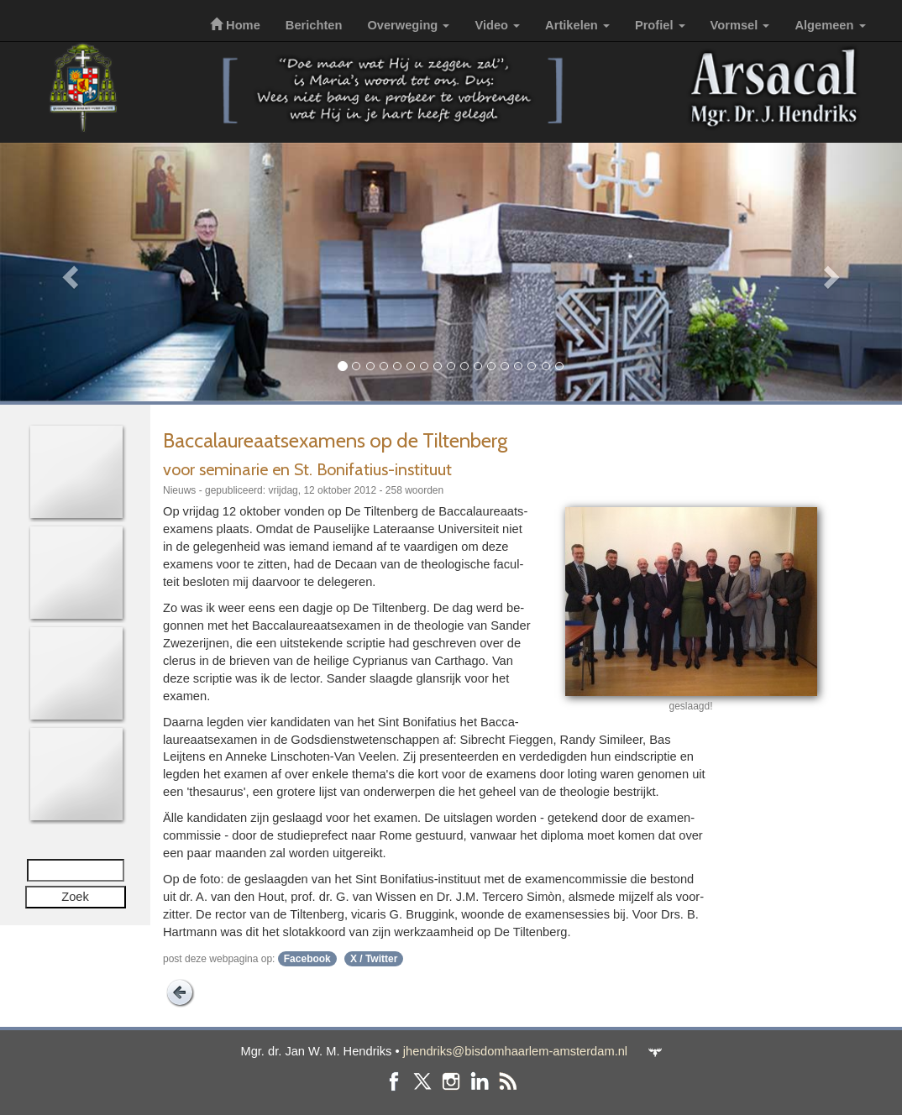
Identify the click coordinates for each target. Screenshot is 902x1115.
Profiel (660, 25)
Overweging (408, 25)
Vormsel (740, 25)
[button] (67, 272)
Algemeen (829, 25)
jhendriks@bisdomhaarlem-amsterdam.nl (515, 1051)
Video (497, 25)
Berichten (314, 25)
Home (235, 25)
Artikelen (577, 25)
